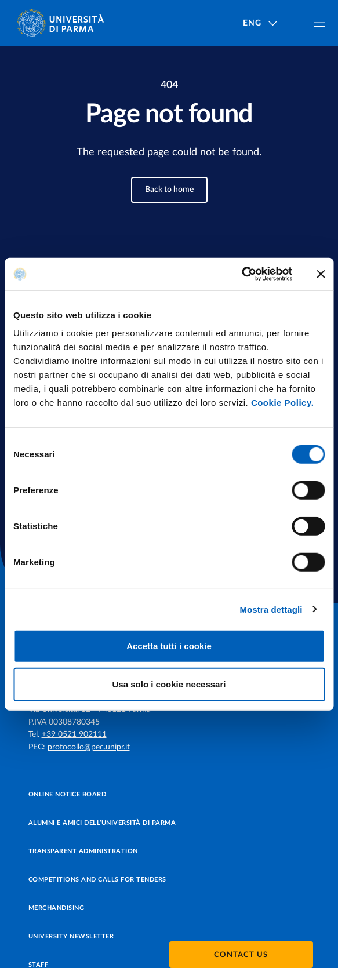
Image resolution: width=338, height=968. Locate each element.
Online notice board (67, 794)
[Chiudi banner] (321, 274)
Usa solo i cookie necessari (169, 684)
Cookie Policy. (282, 402)
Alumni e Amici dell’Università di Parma (102, 823)
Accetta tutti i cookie (169, 646)
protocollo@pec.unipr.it (89, 747)
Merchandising (56, 908)
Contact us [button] (241, 955)
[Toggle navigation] (319, 23)
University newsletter (71, 936)
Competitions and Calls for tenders (97, 879)
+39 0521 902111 (74, 734)
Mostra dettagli (270, 609)
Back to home (169, 189)
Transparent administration (83, 851)
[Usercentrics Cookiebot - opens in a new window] (241, 274)
